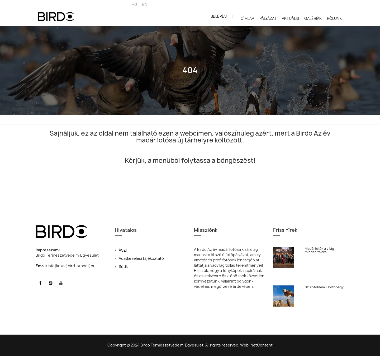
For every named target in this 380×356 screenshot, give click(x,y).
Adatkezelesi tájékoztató (139, 258)
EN (144, 4)
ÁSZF (121, 250)
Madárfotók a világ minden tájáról (319, 250)
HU (134, 4)
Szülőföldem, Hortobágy (324, 287)
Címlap (247, 18)
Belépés (219, 16)
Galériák (313, 18)
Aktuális (290, 18)
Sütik (121, 266)
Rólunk (334, 18)
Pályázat (268, 18)
